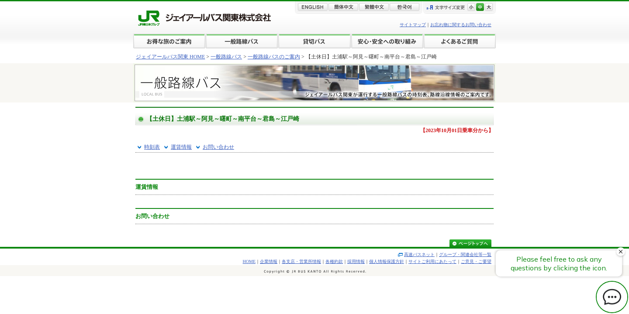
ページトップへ (470, 244)
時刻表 (152, 147)
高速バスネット (419, 254)
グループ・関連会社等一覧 (465, 254)
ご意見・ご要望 (476, 261)
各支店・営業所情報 (301, 261)
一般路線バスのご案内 (274, 57)
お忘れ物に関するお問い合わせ (460, 24)
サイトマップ (413, 24)
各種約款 (334, 261)
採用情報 (356, 261)
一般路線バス (226, 57)
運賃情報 (181, 147)
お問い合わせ (218, 147)
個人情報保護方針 (386, 261)
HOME (249, 261)
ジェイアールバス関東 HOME (170, 57)
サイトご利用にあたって (432, 261)
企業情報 (268, 261)
